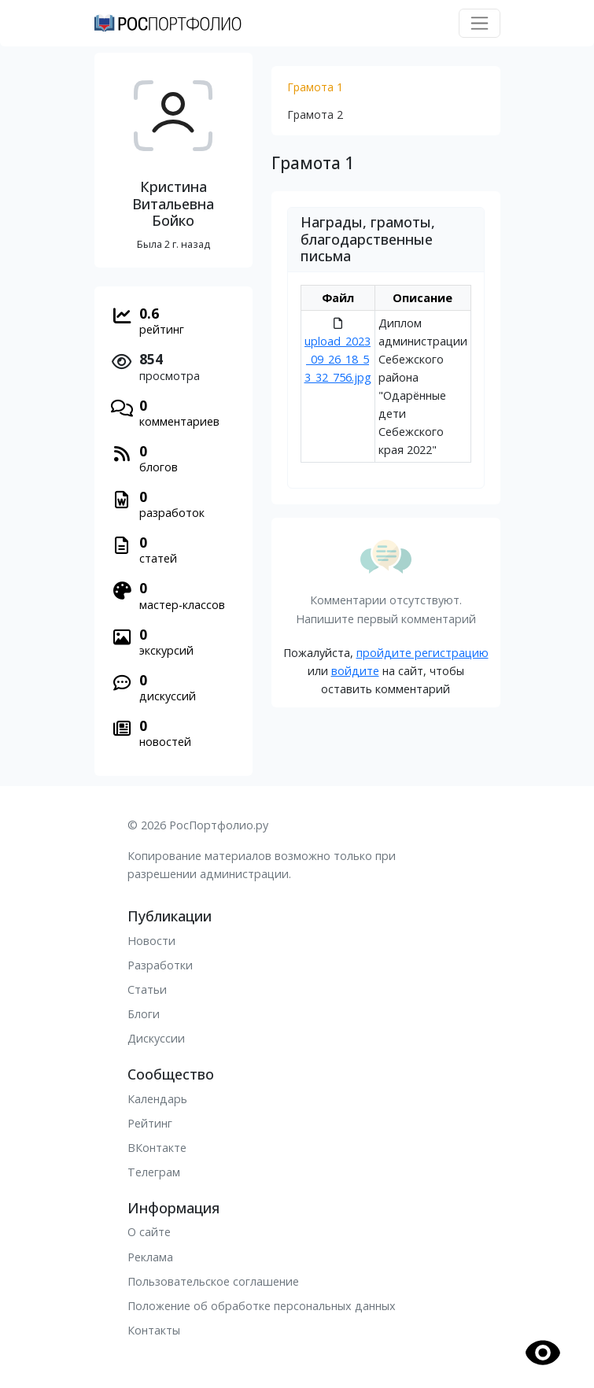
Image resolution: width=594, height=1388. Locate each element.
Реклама (150, 1257)
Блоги (143, 1013)
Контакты (153, 1330)
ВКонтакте (156, 1147)
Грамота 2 (315, 114)
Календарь (157, 1098)
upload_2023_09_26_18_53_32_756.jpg (337, 359)
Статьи (147, 989)
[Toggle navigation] (479, 23)
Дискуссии (156, 1038)
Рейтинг (149, 1123)
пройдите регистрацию (422, 652)
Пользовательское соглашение (213, 1281)
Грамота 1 (315, 86)
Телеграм (153, 1172)
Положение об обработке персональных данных (261, 1305)
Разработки (160, 965)
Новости (151, 940)
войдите (355, 670)
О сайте (149, 1231)
